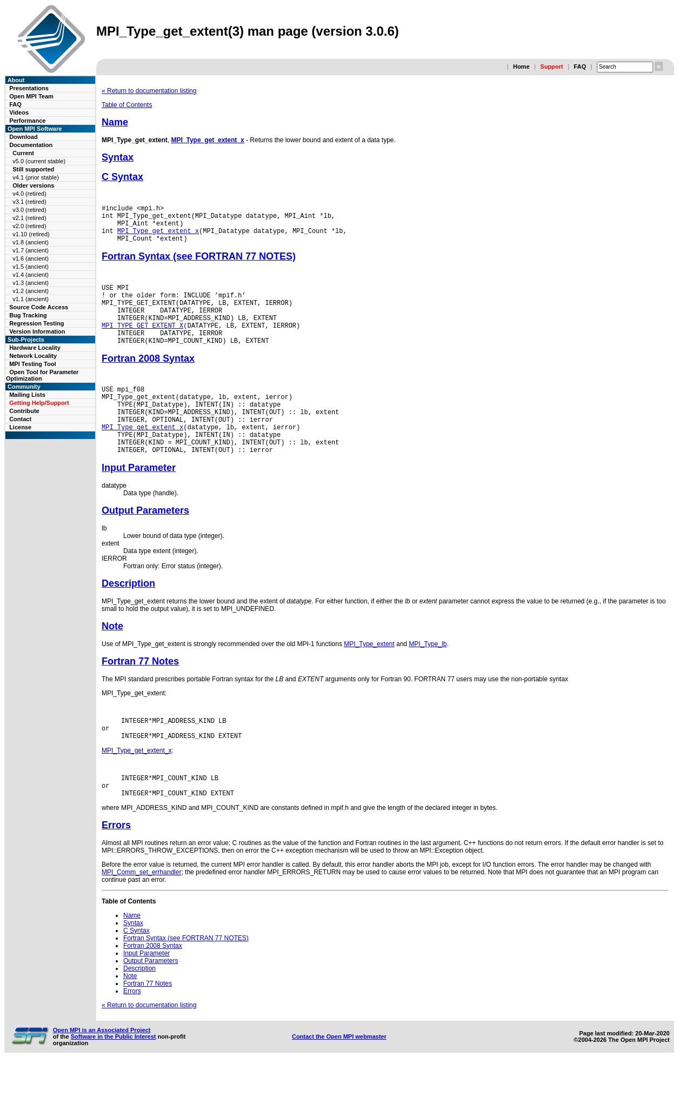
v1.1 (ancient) (30, 299)
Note (112, 661)
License (20, 427)
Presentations (29, 88)
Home (521, 66)
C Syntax (122, 176)
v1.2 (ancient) (30, 291)
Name (115, 122)
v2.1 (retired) (29, 218)
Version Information (37, 331)
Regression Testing (36, 323)
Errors (116, 870)
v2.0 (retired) (29, 226)
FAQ (580, 66)
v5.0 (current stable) (38, 161)
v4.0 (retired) (29, 193)
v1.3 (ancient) (30, 283)
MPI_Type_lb (428, 679)
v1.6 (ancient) (30, 258)
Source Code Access (38, 307)
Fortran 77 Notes (140, 697)
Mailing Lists (27, 394)
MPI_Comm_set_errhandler (141, 917)
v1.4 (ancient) (30, 274)
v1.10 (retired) (30, 234)
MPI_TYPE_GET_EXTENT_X (142, 343)
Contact (20, 419)
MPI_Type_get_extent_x (207, 140)
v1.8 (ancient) (30, 242)
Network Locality (33, 356)
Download (23, 137)
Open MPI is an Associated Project (102, 1075)
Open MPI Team (31, 96)
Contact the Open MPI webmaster (339, 1082)
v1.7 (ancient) (30, 250)
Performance (27, 120)
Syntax (118, 157)
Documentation (30, 145)
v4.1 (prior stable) (35, 177)
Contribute (24, 411)
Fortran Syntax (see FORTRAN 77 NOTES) (199, 264)
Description (128, 619)
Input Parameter (139, 503)
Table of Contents (127, 105)
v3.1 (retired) (29, 201)
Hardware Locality (35, 347)
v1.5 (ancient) (30, 266)
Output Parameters (145, 546)
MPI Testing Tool (32, 364)
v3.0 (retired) (29, 210)
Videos (19, 112)
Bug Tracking (28, 315)
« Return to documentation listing (149, 91)
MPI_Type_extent (369, 679)
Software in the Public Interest (113, 1082)
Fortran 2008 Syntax (148, 379)
